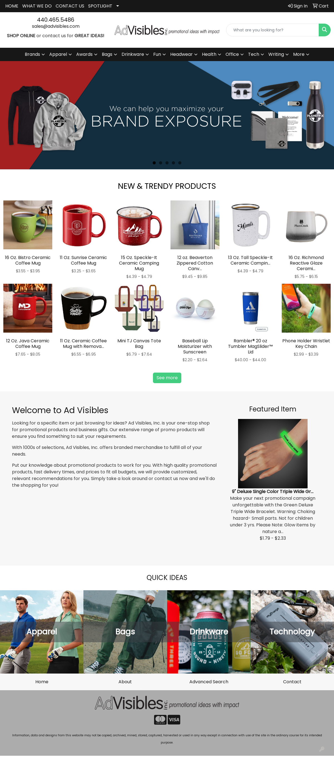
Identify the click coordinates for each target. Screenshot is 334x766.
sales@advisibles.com (56, 26)
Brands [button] (32, 54)
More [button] (299, 54)
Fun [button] (157, 54)
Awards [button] (84, 54)
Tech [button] (253, 54)
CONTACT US (70, 6)
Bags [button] (107, 54)
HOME (11, 6)
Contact (292, 682)
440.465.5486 (55, 20)
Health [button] (209, 54)
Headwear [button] (181, 54)
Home (41, 682)
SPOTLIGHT (100, 6)
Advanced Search (208, 682)
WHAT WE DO (37, 6)
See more (167, 378)
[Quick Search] (272, 30)
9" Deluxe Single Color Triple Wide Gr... (272, 491)
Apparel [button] (58, 54)
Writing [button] (276, 54)
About (125, 682)
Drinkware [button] (133, 54)
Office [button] (232, 54)
